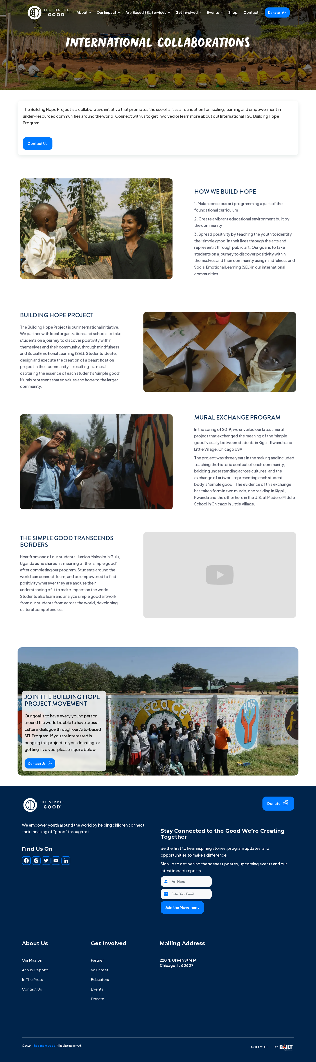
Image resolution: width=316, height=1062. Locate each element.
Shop (232, 12)
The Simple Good (44, 1045)
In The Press (32, 979)
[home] (48, 12)
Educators (100, 979)
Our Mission (32, 960)
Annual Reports (35, 969)
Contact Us (32, 989)
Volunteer (99, 969)
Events (97, 989)
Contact (251, 12)
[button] (84, 12)
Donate (97, 998)
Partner (97, 960)
